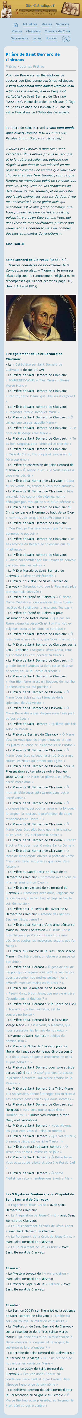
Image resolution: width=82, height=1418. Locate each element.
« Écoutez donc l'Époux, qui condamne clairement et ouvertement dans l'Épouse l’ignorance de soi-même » (38, 1379)
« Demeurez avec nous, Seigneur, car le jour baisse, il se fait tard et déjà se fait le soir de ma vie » (40, 898)
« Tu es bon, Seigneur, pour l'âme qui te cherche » (41, 441)
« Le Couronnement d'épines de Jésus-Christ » (39, 1229)
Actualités (30, 25)
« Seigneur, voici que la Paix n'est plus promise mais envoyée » (41, 589)
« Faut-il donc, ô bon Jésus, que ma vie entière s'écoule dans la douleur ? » (40, 996)
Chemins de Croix (57, 32)
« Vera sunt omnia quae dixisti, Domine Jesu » (35, 1113)
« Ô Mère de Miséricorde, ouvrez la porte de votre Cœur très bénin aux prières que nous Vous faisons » (40, 859)
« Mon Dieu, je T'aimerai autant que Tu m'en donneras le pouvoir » (38, 531)
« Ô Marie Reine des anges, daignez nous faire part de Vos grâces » (40, 713)
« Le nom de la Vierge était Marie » (41, 431)
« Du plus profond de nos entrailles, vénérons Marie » (39, 1361)
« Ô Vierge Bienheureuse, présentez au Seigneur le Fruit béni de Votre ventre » (39, 1400)
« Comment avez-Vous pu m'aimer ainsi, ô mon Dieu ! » (41, 880)
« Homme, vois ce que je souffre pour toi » (38, 518)
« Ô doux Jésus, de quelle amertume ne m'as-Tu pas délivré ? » (39, 1060)
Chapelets (33, 32)
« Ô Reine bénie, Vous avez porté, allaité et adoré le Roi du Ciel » (40, 1163)
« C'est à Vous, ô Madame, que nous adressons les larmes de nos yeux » (38, 1028)
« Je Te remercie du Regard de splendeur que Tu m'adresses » (40, 544)
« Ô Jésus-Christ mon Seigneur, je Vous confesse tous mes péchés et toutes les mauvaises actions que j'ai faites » (40, 938)
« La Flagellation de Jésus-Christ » (34, 1216)
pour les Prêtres (32, 67)
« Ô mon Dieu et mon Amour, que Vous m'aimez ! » (40, 637)
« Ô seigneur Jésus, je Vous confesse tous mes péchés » (40, 473)
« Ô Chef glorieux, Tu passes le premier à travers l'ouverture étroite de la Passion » (39, 1078)
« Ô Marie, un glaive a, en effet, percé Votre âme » (38, 780)
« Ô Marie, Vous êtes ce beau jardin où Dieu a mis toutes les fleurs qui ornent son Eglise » (39, 756)
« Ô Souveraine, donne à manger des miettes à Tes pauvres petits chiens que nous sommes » (40, 1097)
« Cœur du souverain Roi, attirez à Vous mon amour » (40, 484)
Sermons (62, 25)
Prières (17, 32)
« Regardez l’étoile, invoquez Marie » (32, 412)
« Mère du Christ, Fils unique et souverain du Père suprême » (38, 457)
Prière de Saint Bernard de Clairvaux (33, 57)
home (16, 25)
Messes (46, 25)
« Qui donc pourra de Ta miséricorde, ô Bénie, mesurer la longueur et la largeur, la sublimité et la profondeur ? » (39, 1342)
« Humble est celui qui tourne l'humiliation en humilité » (38, 1319)
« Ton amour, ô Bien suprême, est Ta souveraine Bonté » (33, 1012)
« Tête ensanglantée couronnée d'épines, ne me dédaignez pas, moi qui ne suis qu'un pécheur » (40, 497)
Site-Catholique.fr (41, 6)
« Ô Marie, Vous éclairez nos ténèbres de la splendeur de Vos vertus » (37, 698)
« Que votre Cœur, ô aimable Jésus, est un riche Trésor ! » (41, 1139)
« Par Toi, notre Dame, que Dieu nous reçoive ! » (40, 399)
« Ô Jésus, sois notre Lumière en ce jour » (37, 1149)
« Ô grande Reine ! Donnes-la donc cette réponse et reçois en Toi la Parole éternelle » (39, 666)
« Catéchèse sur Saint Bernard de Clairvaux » (34, 367)
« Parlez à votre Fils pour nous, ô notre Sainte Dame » (41, 843)
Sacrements (19, 39)
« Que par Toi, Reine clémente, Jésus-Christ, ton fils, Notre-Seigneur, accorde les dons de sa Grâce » (38, 624)
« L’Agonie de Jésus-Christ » (29, 1205)
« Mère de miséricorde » (38, 576)
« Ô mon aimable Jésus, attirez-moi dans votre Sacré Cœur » (37, 793)
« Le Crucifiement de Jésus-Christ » (35, 1247)
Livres (37, 39)
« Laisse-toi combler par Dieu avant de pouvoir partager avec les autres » (41, 563)
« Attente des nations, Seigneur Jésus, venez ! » (38, 917)
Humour (51, 39)
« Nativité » (54, 1284)
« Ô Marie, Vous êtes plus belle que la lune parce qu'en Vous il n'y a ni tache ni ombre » (39, 830)
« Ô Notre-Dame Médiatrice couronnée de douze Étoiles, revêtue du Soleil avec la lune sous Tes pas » (39, 602)
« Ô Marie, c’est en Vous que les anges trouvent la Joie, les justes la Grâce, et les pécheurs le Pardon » (40, 740)
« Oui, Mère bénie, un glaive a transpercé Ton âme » (40, 959)
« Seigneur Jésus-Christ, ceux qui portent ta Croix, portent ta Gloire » (39, 653)
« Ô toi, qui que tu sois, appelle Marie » (39, 420)
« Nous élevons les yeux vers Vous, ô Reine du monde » (38, 1128)
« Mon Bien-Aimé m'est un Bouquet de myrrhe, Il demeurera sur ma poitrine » (40, 684)
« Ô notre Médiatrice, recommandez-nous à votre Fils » (39, 1176)
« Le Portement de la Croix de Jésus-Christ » (41, 1237)
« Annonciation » (56, 1274)
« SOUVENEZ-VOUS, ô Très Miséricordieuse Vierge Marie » (37, 383)
